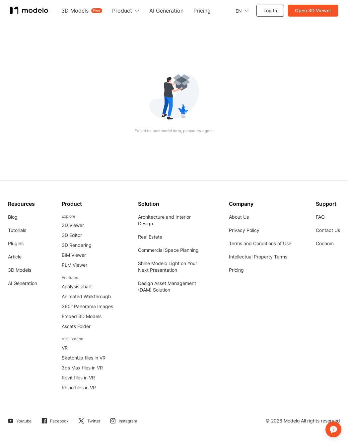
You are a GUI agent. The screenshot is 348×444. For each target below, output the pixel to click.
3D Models (19, 270)
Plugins (16, 243)
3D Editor (72, 235)
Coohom (325, 243)
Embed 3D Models (82, 316)
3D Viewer (73, 225)
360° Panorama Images (87, 306)
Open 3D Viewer (313, 10)
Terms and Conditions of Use (260, 243)
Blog (13, 217)
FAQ (320, 217)
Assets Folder (76, 326)
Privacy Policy (244, 230)
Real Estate (150, 237)
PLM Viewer (74, 265)
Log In (270, 10)
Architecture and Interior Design (164, 220)
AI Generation (22, 283)
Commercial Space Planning (168, 250)
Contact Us (328, 230)
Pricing (236, 270)
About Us (239, 217)
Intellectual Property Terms (258, 256)
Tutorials (17, 230)
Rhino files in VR (79, 387)
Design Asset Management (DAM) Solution (167, 286)
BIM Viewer (74, 255)
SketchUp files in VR (83, 358)
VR (65, 348)
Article (15, 256)
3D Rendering (77, 245)
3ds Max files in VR (82, 367)
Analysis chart (77, 286)
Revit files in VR (78, 377)
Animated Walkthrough (86, 296)
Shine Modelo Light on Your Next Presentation (167, 266)
